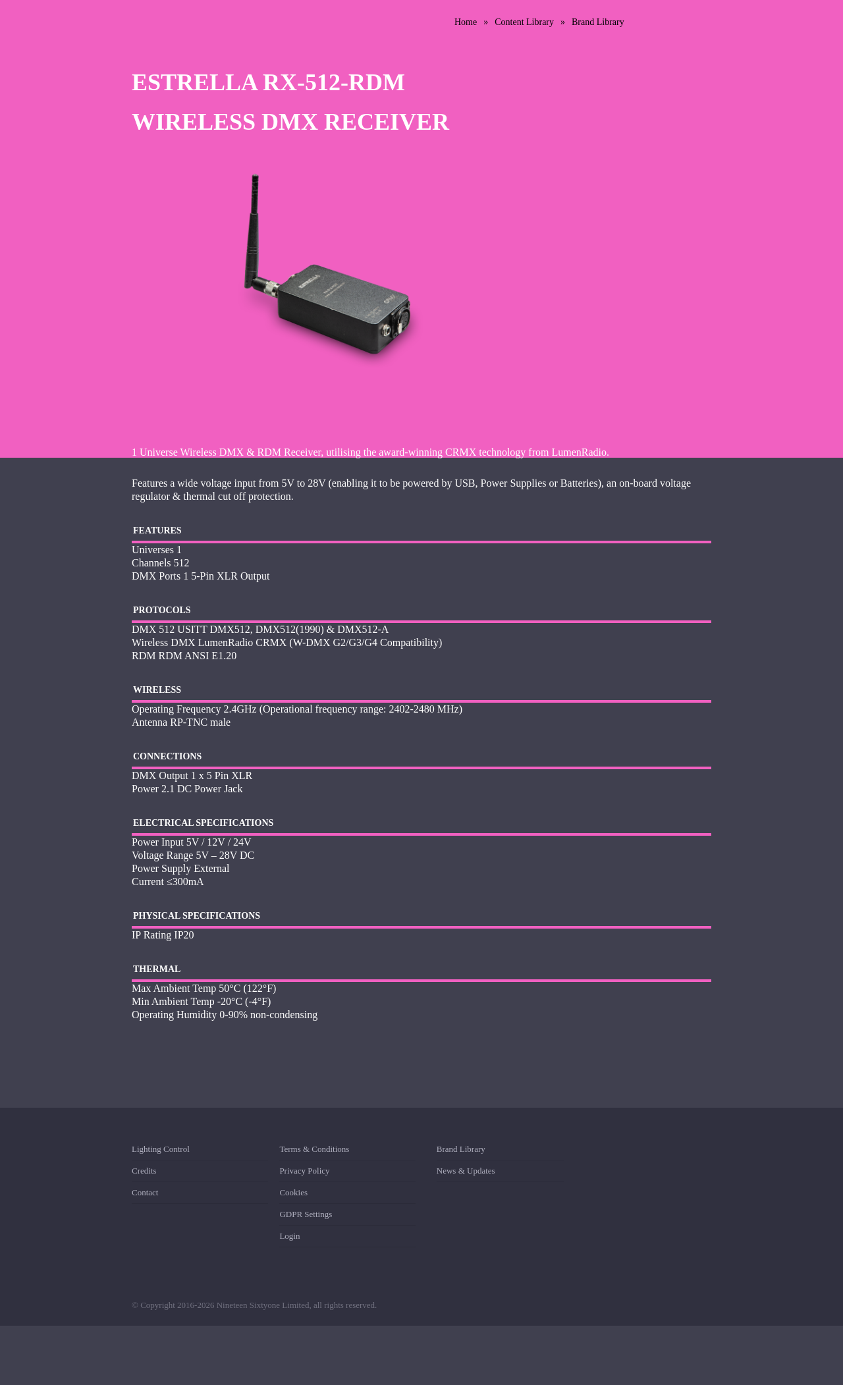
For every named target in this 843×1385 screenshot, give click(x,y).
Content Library (524, 22)
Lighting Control (161, 1151)
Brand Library (598, 22)
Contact (145, 1192)
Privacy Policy (304, 1171)
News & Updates (466, 1171)
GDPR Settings (305, 1214)
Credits (144, 1171)
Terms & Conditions (314, 1151)
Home (465, 22)
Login (289, 1236)
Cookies (293, 1192)
